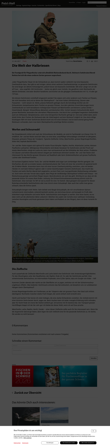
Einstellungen (49, 442)
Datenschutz (17, 443)
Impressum (25, 443)
